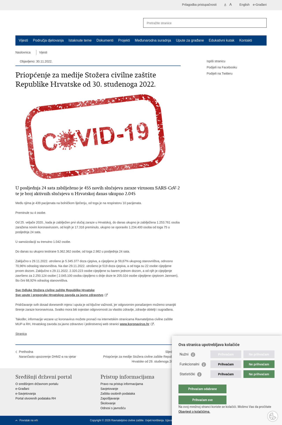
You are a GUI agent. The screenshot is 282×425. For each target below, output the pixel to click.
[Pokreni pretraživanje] (261, 22)
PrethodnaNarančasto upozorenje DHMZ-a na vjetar (47, 354)
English (244, 4)
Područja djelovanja (48, 40)
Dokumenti (104, 40)
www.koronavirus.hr (134, 324)
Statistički (187, 383)
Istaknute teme (80, 40)
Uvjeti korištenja (154, 420)
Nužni (184, 363)
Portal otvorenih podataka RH (35, 398)
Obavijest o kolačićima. (194, 411)
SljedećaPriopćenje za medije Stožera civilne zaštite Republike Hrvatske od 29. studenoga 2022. (140, 356)
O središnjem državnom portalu (36, 384)
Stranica (21, 333)
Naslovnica (22, 52)
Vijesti (23, 40)
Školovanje (108, 403)
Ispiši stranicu (212, 61)
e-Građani (260, 4)
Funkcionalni (189, 373)
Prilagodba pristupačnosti (199, 4)
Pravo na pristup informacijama (121, 384)
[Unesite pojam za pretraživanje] (200, 23)
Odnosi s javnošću (113, 408)
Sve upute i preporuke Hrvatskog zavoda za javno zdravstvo (59, 295)
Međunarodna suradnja (153, 40)
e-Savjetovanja (25, 393)
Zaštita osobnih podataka (117, 393)
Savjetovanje (109, 388)
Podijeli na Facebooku (218, 68)
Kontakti (245, 40)
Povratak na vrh (28, 420)
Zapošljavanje (109, 398)
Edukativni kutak (222, 40)
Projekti (124, 40)
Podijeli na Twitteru (216, 74)
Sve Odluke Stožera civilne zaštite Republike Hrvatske (55, 290)
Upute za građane (190, 40)
